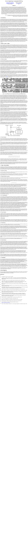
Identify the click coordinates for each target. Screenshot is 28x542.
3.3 (0, 195)
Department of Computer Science (10, 3)
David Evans (12, 2)
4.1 (0, 222)
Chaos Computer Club (18, 3)
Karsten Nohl (8, 2)
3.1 (0, 170)
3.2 (0, 176)
